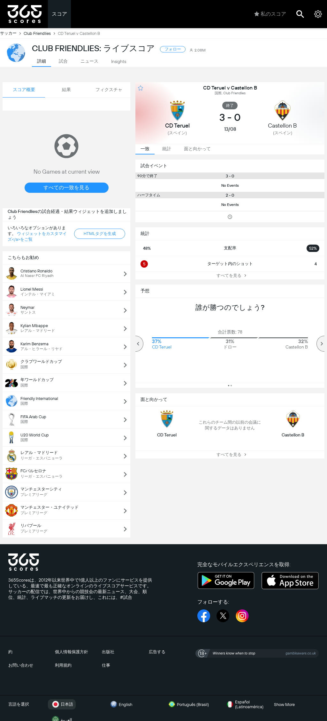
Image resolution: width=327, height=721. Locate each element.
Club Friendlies (41, 33)
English (120, 704)
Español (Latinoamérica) (244, 704)
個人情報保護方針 (71, 651)
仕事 (106, 665)
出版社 (108, 651)
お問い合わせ (20, 665)
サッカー (12, 33)
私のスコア (270, 14)
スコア (59, 14)
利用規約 (63, 665)
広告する (157, 651)
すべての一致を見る (66, 187)
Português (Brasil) (188, 704)
